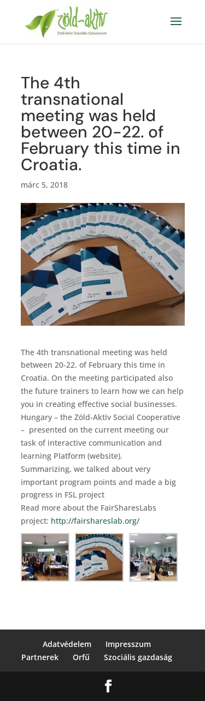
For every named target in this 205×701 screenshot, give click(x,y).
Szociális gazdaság (138, 657)
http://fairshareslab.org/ (95, 521)
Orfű (81, 657)
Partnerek (39, 657)
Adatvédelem (67, 644)
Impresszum (128, 644)
